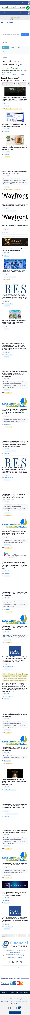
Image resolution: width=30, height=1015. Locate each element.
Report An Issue (24, 992)
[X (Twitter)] (9, 962)
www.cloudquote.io (15, 952)
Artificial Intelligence (9, 108)
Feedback (15, 1013)
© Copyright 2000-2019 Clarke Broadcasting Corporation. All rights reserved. (15, 1002)
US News (21, 13)
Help (17, 992)
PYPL (22, 64)
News (3, 3)
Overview (5, 55)
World (27, 13)
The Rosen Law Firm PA (9, 696)
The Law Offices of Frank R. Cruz (10, 451)
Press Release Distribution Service (10, 789)
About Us (4, 992)
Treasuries (5, 57)
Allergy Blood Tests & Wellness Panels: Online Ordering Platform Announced (13, 270)
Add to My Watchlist (6, 72)
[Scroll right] (29, 3)
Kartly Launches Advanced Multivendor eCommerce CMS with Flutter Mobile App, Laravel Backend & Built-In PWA (14, 124)
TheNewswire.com (7, 424)
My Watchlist (17, 38)
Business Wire (6, 357)
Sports (11, 3)
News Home (4, 13)
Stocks (12, 47)
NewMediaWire (6, 390)
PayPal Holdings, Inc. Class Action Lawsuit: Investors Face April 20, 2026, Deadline (14, 831)
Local (11, 13)
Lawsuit (9, 392)
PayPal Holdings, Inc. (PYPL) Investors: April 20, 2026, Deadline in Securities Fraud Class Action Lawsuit (15, 714)
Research (23, 74)
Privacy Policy (20, 999)
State (15, 13)
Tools (4, 51)
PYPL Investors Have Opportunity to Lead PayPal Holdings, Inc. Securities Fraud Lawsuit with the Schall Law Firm (14, 894)
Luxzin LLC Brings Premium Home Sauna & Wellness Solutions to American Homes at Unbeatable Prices (14, 147)
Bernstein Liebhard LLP (9, 666)
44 (28, 83)
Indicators (5, 42)
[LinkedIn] (17, 962)
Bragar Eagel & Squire (9, 303)
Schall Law (7, 900)
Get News (5, 232)
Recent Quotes (6, 38)
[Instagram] (20, 962)
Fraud (20, 189)
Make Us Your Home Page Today (10, 978)
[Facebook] (13, 962)
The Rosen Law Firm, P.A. (9, 354)
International (20, 55)
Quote (6, 74)
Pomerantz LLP (7, 573)
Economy (20, 108)
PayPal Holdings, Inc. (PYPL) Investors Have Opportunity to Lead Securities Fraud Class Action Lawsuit (15, 594)
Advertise (11, 992)
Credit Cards (16, 108)
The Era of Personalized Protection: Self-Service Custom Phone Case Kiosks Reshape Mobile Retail (14, 322)
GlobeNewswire (6, 306)
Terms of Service (10, 999)
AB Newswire (6, 131)
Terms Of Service (17, 957)
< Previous (4, 84)
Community (20, 3)
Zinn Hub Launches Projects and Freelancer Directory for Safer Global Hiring (15, 249)
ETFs (19, 47)
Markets (5, 47)
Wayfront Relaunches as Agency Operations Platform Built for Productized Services (15, 204)
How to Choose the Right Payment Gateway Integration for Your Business (14, 172)
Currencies (14, 55)
